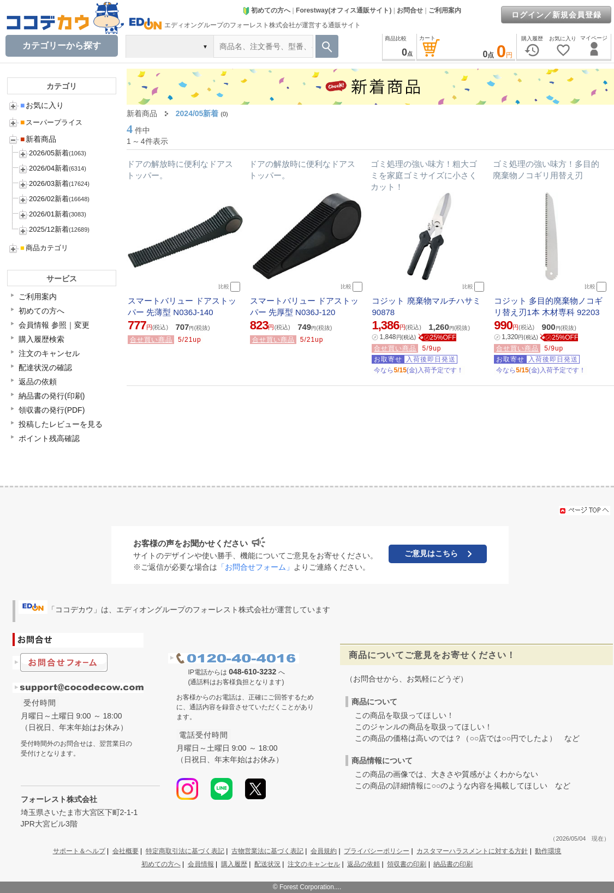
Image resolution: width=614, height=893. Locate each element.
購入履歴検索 (41, 339)
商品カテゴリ (44, 248)
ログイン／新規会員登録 (556, 14)
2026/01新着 (49, 214)
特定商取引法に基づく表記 (185, 851)
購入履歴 (234, 864)
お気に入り (42, 105)
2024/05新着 (197, 113)
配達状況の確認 (45, 367)
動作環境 (548, 851)
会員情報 (201, 864)
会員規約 (324, 851)
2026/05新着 (49, 153)
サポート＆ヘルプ (79, 851)
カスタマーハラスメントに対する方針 (472, 851)
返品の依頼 (38, 381)
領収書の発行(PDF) (52, 410)
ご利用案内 (444, 10)
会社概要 (125, 851)
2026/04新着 (49, 168)
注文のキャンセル (49, 353)
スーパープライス (51, 122)
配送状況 (267, 864)
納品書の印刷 (453, 864)
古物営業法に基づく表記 (267, 851)
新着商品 (38, 139)
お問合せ (410, 10)
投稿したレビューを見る (61, 424)
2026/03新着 (49, 183)
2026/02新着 (49, 199)
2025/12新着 (49, 229)
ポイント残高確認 (49, 438)
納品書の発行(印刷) (52, 395)
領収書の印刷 (406, 864)
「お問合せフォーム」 (255, 567)
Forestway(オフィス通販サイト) (343, 10)
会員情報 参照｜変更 (54, 325)
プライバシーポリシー (376, 851)
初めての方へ (266, 10)
